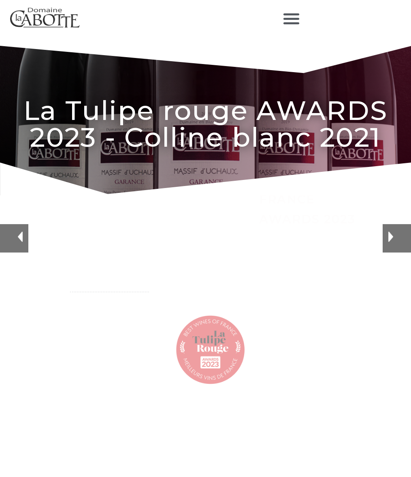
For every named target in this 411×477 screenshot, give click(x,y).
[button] (291, 18)
